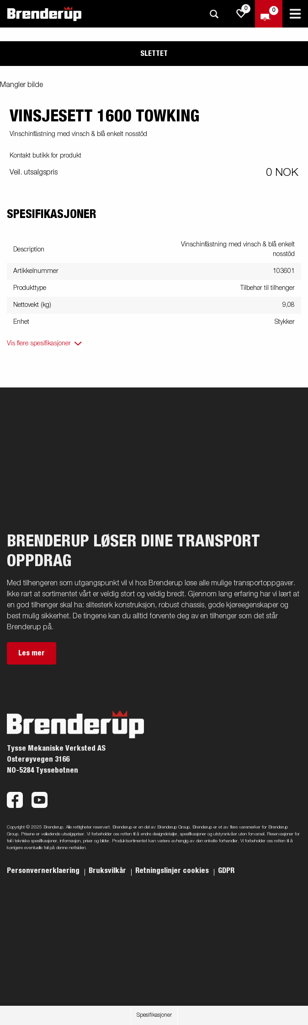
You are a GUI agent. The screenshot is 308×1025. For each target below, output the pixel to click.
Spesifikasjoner (154, 1015)
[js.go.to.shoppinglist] (241, 13)
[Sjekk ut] (268, 13)
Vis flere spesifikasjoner (39, 343)
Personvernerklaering (44, 870)
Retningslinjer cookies (173, 870)
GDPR (226, 870)
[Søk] (214, 14)
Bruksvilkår (108, 870)
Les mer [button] (31, 653)
